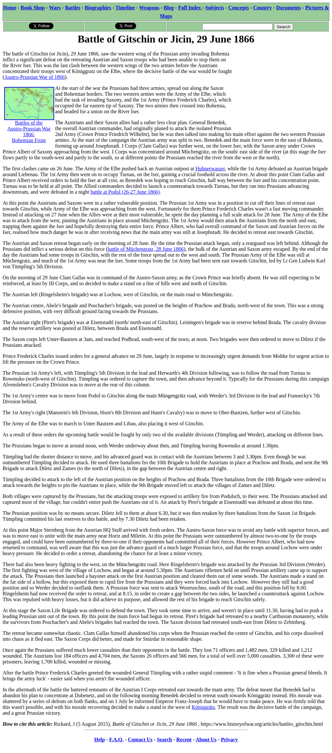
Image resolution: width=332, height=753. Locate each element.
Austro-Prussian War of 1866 (34, 77)
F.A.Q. (116, 739)
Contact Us (140, 739)
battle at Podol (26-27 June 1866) (125, 192)
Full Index (190, 7)
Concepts (238, 7)
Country (262, 7)
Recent (184, 739)
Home (9, 7)
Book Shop (33, 7)
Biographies (98, 7)
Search (164, 739)
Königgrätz (203, 707)
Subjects (214, 7)
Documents (288, 7)
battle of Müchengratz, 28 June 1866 (146, 249)
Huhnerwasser (210, 168)
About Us (206, 739)
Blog (169, 7)
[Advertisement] (280, 86)
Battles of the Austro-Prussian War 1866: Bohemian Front (29, 121)
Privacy (229, 739)
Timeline (125, 7)
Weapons (149, 7)
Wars (55, 7)
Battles (72, 7)
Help (99, 739)
